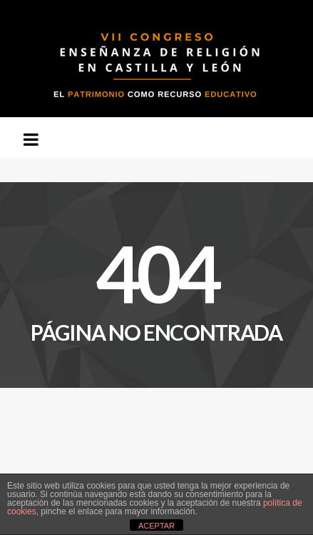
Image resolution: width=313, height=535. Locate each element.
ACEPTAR (156, 525)
